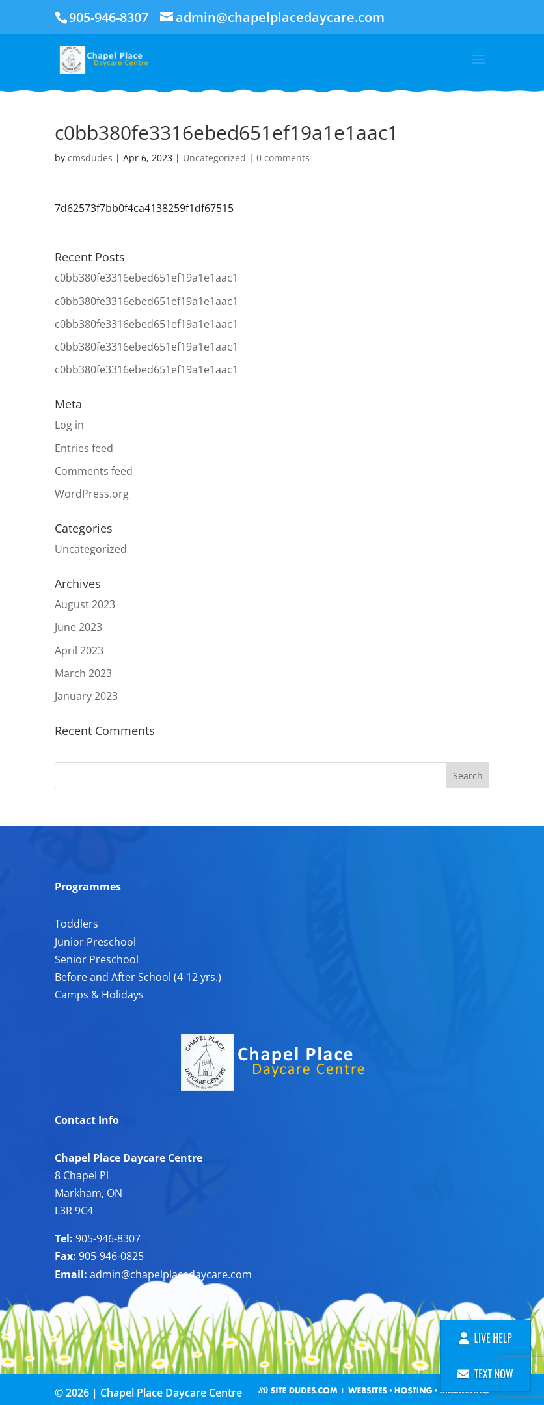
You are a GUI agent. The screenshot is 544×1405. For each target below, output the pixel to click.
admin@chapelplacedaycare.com (171, 1274)
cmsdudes (90, 158)
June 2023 (78, 627)
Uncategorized (214, 158)
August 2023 (85, 604)
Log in (69, 425)
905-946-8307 (108, 1238)
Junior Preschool (95, 942)
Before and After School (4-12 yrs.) (138, 977)
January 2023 (86, 696)
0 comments (283, 158)
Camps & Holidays (99, 994)
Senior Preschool (97, 959)
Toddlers (76, 924)
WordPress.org (92, 494)
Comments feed (94, 471)
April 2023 (79, 650)
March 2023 (83, 673)
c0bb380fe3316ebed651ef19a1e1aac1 (146, 278)
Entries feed (84, 448)
